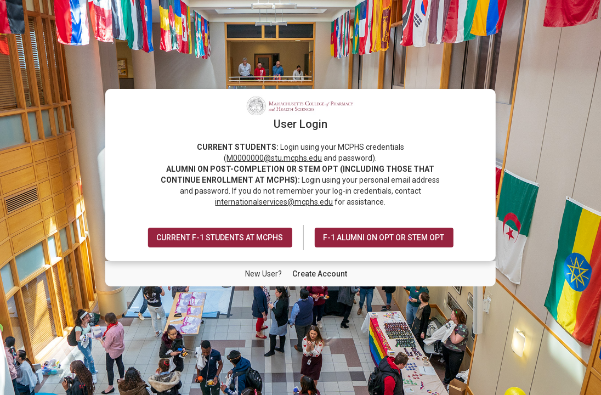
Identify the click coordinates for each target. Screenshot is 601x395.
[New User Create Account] (320, 274)
